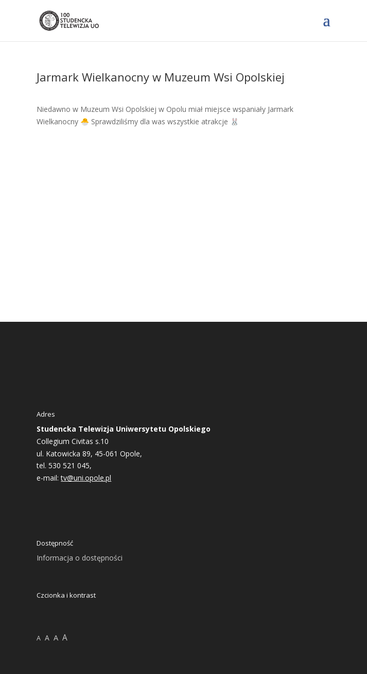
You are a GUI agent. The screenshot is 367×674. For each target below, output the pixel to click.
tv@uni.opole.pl (86, 478)
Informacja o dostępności (80, 558)
